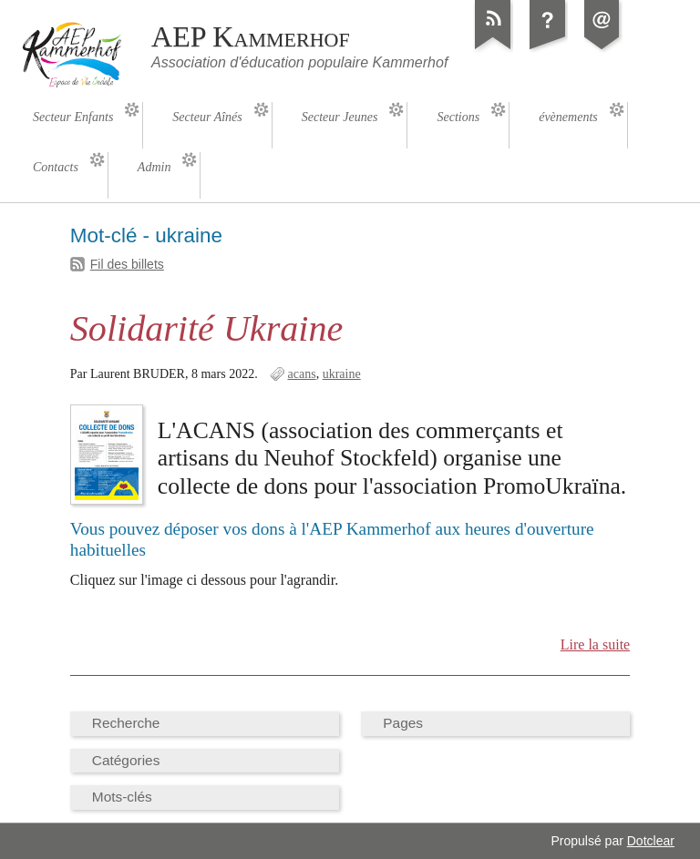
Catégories (126, 760)
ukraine (342, 374)
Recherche (126, 723)
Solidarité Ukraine (206, 328)
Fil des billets (127, 264)
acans (302, 374)
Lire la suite (596, 644)
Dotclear (650, 840)
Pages (403, 723)
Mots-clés (122, 796)
